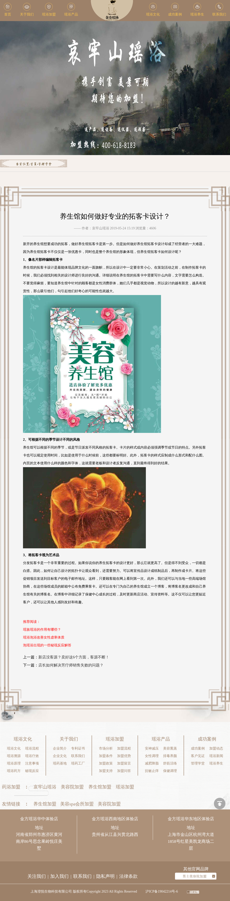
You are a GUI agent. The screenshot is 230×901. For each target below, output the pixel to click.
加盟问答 (124, 771)
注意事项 (32, 763)
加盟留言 (124, 763)
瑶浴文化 (14, 748)
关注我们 (36, 876)
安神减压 (152, 748)
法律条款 (128, 876)
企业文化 (60, 756)
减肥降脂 (152, 763)
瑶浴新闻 (216, 756)
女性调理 (152, 756)
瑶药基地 (60, 763)
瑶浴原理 (14, 763)
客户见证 (198, 756)
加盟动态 (216, 748)
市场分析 (106, 748)
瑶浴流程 (32, 748)
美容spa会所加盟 (77, 803)
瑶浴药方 (14, 771)
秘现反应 (32, 771)
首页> (34, 164)
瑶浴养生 (216, 763)
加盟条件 (106, 756)
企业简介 (60, 748)
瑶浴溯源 (14, 756)
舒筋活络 (170, 763)
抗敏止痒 (152, 771)
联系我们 (78, 756)
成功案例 (198, 748)
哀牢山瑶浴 (44, 786)
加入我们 (59, 876)
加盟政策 (106, 763)
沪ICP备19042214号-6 (161, 891)
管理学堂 (45, 164)
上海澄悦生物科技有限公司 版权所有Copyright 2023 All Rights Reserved (83, 891)
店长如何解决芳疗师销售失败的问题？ (71, 665)
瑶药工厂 (78, 763)
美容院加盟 (72, 786)
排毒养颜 (170, 756)
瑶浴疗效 (32, 756)
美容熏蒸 (170, 748)
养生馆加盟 (99, 786)
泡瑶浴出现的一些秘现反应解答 (47, 645)
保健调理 (170, 771)
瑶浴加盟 (125, 786)
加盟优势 (124, 756)
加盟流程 (124, 748)
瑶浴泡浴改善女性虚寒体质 (43, 637)
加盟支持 (106, 771)
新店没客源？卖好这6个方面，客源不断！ (73, 657)
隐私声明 (105, 876)
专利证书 (78, 748)
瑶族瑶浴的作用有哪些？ (42, 629)
